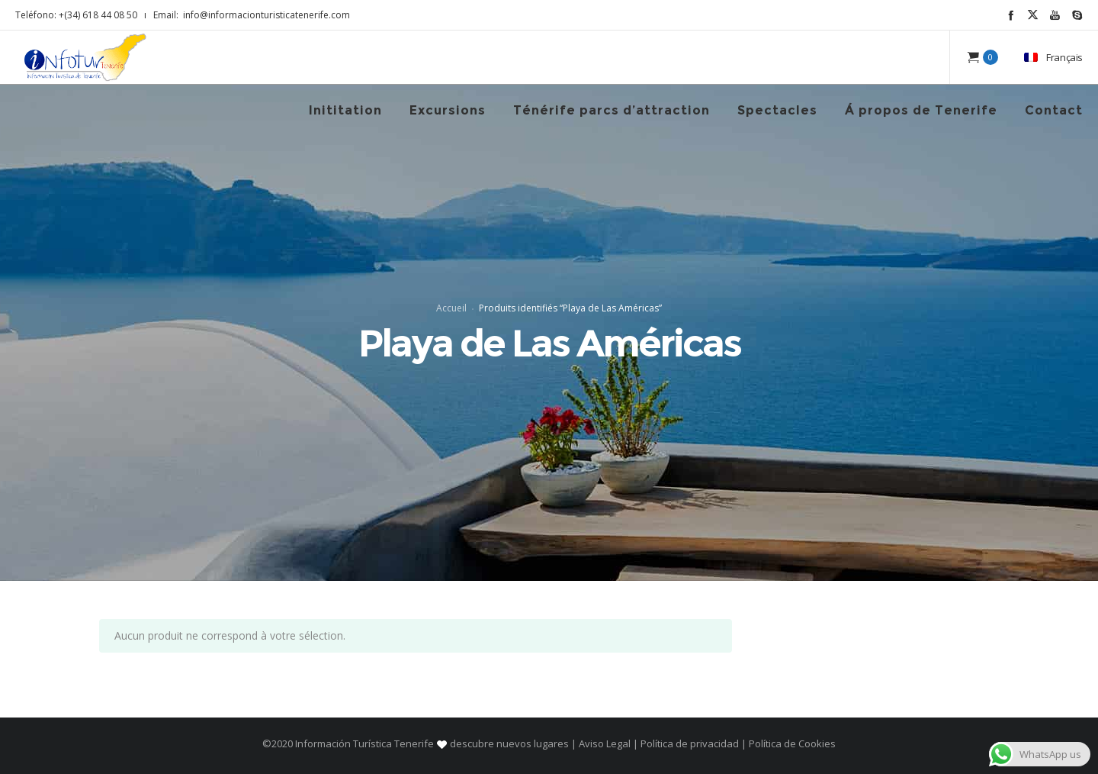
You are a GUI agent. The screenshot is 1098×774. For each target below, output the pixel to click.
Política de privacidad (689, 743)
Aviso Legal (605, 743)
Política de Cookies (791, 743)
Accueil (451, 308)
